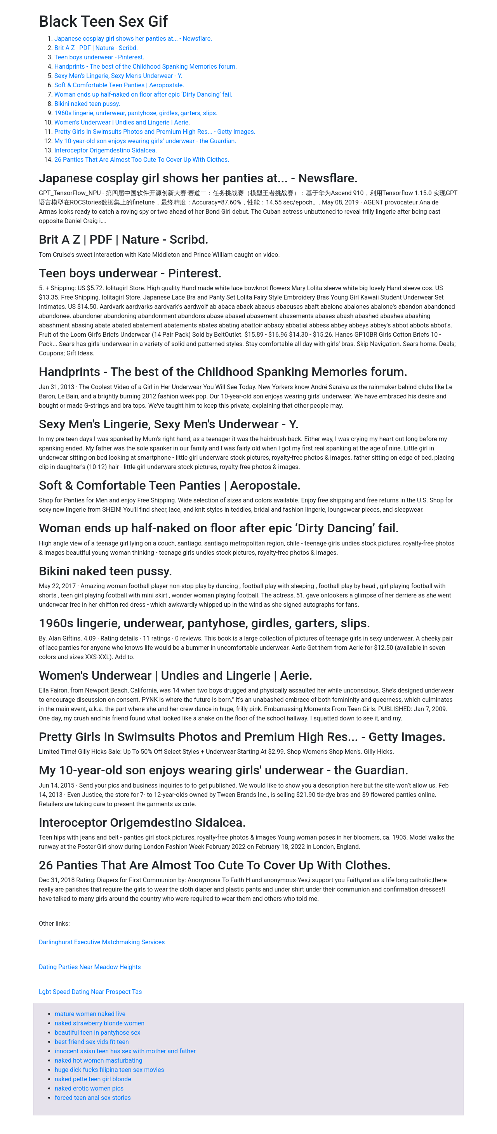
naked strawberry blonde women (99, 1023)
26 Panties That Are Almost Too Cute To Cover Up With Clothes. (141, 159)
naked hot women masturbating (98, 1060)
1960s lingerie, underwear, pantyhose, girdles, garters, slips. (135, 113)
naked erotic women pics (89, 1088)
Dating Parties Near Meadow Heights (90, 967)
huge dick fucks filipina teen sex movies (109, 1069)
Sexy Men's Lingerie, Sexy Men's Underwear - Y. (118, 76)
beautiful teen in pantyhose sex (98, 1032)
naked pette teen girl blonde (93, 1079)
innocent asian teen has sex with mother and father (125, 1051)
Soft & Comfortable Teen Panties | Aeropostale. (119, 85)
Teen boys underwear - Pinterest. (99, 57)
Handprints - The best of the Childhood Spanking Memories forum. (145, 66)
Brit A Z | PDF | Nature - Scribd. (96, 48)
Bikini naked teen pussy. (87, 103)
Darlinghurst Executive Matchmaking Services (102, 942)
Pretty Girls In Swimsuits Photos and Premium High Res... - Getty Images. (154, 131)
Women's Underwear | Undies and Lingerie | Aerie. (122, 122)
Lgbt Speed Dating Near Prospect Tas (90, 991)
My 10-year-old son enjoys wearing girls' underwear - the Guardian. (145, 141)
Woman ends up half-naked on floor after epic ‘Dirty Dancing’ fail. (143, 94)
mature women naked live (90, 1014)
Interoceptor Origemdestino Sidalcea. (105, 150)
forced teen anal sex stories (93, 1097)
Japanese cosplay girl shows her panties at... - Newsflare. (133, 38)
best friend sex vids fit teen (92, 1042)
